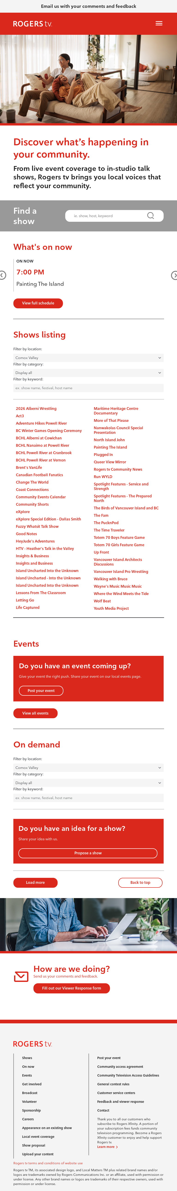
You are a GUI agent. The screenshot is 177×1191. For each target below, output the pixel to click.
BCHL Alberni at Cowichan (39, 438)
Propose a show (88, 853)
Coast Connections (32, 489)
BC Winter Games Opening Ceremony (49, 431)
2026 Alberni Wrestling (36, 408)
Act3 (20, 416)
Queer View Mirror (110, 462)
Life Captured (27, 607)
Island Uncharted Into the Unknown (47, 571)
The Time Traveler (109, 530)
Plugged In (103, 454)
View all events (35, 713)
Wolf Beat (102, 601)
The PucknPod (106, 523)
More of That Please (111, 420)
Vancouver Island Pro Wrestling (121, 571)
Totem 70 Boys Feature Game (119, 537)
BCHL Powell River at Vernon (41, 460)
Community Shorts (32, 504)
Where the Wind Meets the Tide (121, 594)
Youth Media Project (111, 608)
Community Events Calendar (41, 497)
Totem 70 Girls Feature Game (119, 545)
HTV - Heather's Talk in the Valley (45, 548)
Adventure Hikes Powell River (41, 423)
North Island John (109, 440)
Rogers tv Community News (118, 469)
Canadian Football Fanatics (39, 475)
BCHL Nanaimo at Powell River (42, 445)
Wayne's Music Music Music (118, 586)
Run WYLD (103, 477)
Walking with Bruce (110, 579)
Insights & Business (32, 556)
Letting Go (25, 600)
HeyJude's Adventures (35, 541)
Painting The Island (40, 283)
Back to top (140, 882)
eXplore (23, 512)
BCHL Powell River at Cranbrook (44, 453)
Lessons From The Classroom (41, 593)
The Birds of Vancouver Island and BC (126, 508)
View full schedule (38, 303)
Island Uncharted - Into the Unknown (48, 578)
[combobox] (110, 216)
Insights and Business (34, 563)
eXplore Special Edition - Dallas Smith (48, 519)
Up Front (101, 552)
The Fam (101, 515)
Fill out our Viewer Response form (71, 988)
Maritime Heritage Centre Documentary (116, 410)
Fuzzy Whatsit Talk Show (37, 526)
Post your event (41, 691)
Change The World (32, 482)
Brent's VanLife (29, 467)
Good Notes (26, 534)
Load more (35, 882)
